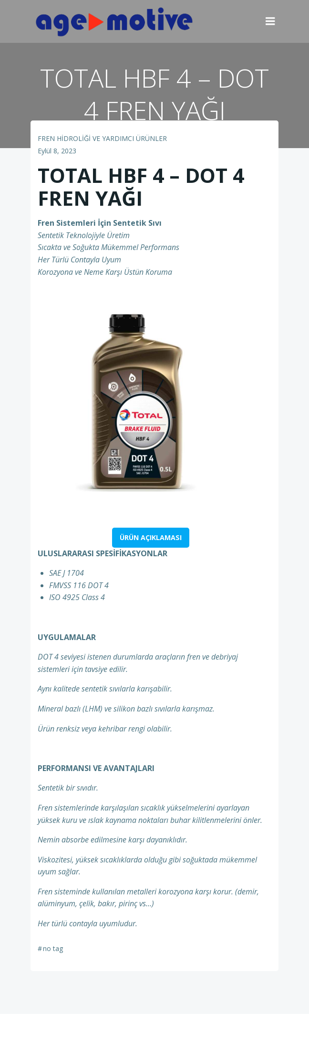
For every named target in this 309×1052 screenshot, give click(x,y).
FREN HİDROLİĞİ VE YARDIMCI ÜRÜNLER (102, 138)
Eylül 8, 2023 (57, 150)
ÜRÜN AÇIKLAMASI (151, 537)
